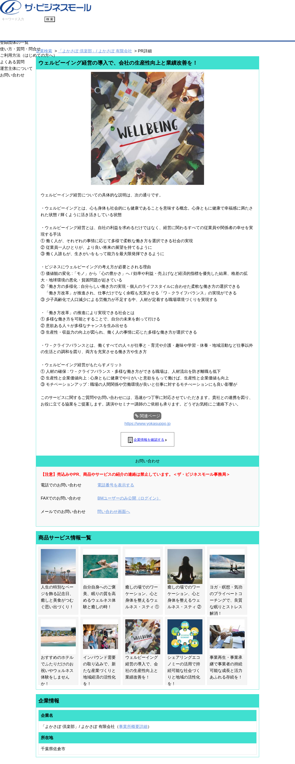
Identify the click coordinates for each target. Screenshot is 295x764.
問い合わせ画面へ (113, 511)
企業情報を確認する (149, 440)
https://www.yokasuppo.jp (147, 423)
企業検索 (44, 51)
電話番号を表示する (115, 485)
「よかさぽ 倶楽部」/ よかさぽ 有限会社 (95, 51)
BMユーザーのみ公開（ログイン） (129, 498)
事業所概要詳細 (133, 726)
